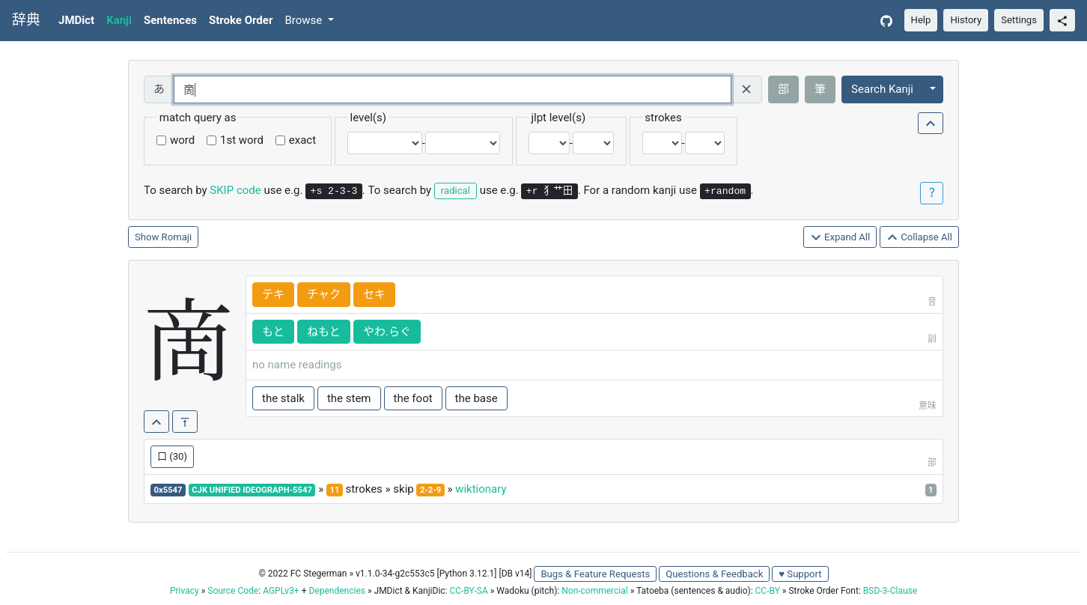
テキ (273, 294)
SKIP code (235, 190)
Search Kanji (882, 89)
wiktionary (480, 489)
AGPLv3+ (281, 591)
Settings (1019, 19)
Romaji (177, 237)
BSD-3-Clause (890, 591)
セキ (374, 294)
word (182, 140)
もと (273, 331)
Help (921, 19)
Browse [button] (304, 20)
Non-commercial (594, 591)
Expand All (840, 237)
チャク (324, 294)
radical (455, 190)
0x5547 (168, 490)
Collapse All (919, 237)
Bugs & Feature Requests (595, 574)
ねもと (324, 331)
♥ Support (800, 574)
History (965, 19)
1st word (242, 140)
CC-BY (767, 591)
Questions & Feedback (714, 574)
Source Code (232, 591)
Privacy (184, 591)
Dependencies (336, 591)
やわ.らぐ (387, 331)
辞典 (26, 20)
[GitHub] (886, 20)
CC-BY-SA (468, 591)
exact (302, 140)
